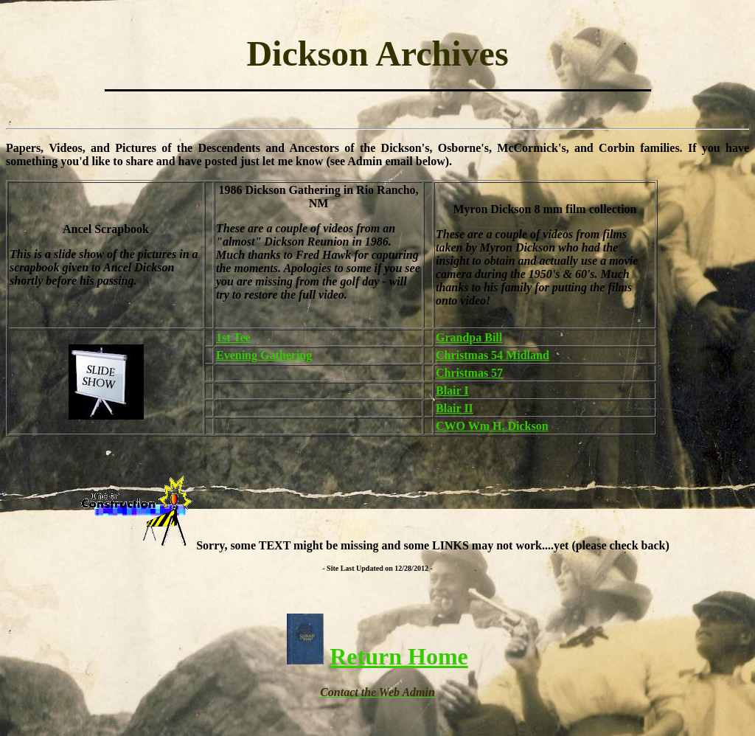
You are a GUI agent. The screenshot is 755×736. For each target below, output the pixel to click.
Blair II (454, 408)
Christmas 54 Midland (492, 355)
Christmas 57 (469, 373)
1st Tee (233, 337)
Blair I (452, 390)
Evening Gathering (264, 355)
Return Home (399, 656)
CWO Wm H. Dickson (492, 426)
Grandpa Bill (469, 337)
